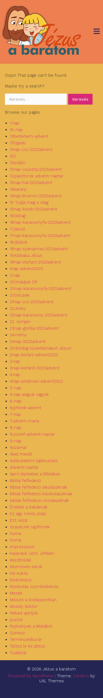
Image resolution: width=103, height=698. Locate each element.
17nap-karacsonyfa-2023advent (40, 235)
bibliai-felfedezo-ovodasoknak (39, 500)
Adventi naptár (24, 467)
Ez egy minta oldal (28, 513)
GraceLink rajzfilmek (30, 526)
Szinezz (17, 632)
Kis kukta (18, 573)
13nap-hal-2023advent (31, 182)
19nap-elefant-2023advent (35, 262)
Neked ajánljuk (24, 613)
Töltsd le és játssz (27, 646)
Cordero (81, 675)
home (15, 533)
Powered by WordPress (30, 675)
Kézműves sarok (26, 566)
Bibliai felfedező (25, 480)
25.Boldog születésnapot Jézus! (40, 348)
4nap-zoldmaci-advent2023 (36, 381)
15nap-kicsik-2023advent (33, 209)
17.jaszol (17, 229)
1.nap (14, 123)
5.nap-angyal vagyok (29, 394)
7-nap (15, 414)
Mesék (16, 593)
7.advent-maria (24, 421)
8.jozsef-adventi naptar (32, 434)
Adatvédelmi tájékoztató (34, 460)
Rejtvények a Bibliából (31, 626)
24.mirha (18, 334)
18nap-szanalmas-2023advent (39, 248)
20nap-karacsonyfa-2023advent (40, 288)
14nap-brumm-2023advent (36, 195)
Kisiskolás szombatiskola (34, 586)
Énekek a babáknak (29, 507)
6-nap (15, 401)
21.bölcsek (19, 295)
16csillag (17, 215)
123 (13, 156)
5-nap (15, 387)
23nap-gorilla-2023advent (34, 328)
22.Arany (18, 308)
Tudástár (18, 652)
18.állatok (18, 242)
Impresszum (22, 546)
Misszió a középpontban (33, 599)
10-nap (16, 129)
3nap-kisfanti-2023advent (34, 368)
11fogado (18, 142)
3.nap (15, 361)
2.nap (15, 275)
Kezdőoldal (20, 560)
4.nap (15, 374)
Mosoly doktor (24, 606)
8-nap (15, 427)
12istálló (17, 162)
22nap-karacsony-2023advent (38, 315)
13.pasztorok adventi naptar (36, 176)
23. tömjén (20, 321)
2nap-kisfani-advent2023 (34, 354)
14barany (18, 189)
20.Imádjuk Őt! (23, 281)
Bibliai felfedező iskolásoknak (38, 487)
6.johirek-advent (25, 407)
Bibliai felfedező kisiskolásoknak (41, 493)
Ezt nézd (18, 520)
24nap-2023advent (28, 341)
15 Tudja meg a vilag (29, 202)
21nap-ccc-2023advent (31, 301)
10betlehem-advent (29, 136)
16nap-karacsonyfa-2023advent (40, 222)
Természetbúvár (26, 639)
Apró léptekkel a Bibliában (35, 473)
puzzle (16, 619)
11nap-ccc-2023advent (31, 149)
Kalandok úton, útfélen (32, 553)
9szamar (18, 447)
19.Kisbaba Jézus (26, 255)
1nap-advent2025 (26, 268)
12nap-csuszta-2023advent (36, 169)
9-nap (15, 440)
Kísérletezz (21, 579)
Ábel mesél (21, 454)
